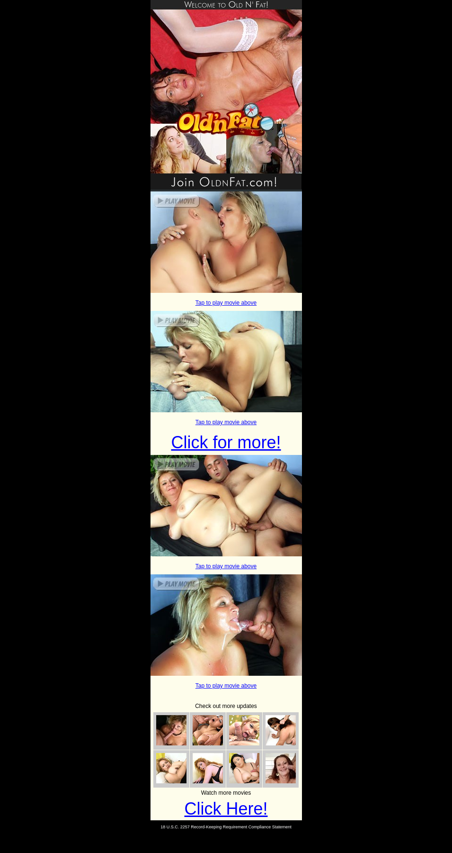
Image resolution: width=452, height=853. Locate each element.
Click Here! (225, 808)
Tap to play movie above (226, 302)
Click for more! (226, 442)
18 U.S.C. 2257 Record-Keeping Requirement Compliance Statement (226, 827)
